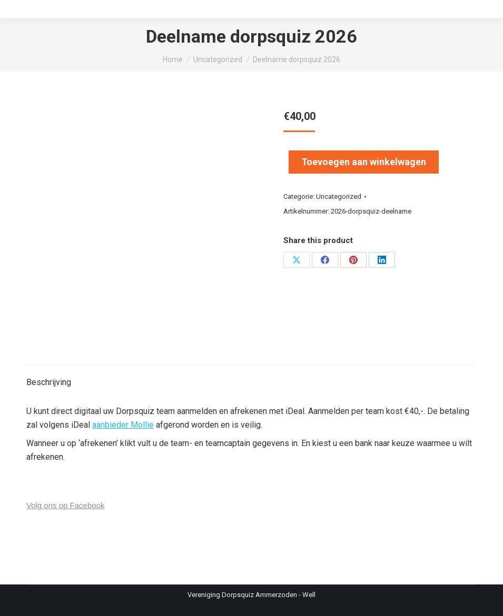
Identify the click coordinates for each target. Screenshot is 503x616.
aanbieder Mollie (123, 425)
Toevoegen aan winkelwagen (363, 161)
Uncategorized (338, 196)
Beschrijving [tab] (48, 382)
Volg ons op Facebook (65, 505)
